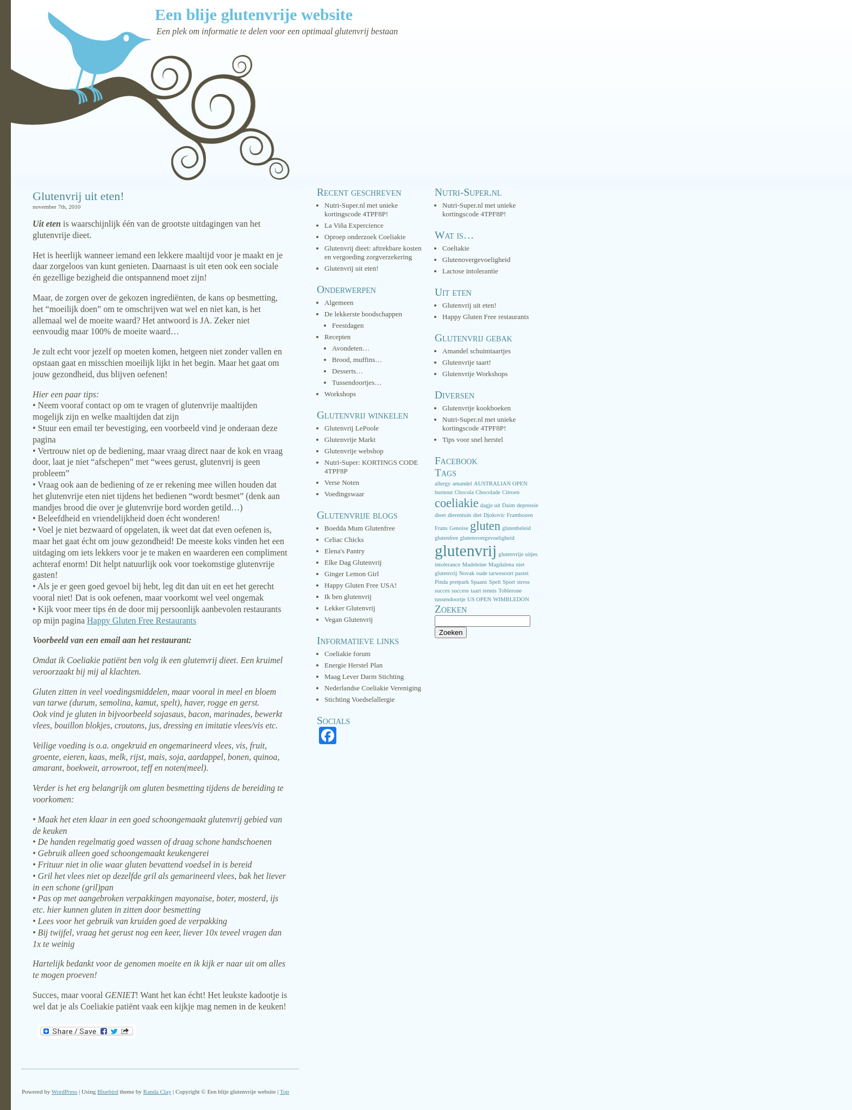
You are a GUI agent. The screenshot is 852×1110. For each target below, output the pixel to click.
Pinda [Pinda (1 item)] (441, 582)
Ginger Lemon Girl (351, 574)
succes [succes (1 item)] (442, 591)
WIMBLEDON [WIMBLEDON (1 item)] (511, 599)
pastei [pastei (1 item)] (522, 573)
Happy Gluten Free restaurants (485, 317)
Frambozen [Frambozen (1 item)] (520, 515)
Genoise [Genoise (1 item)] (458, 528)
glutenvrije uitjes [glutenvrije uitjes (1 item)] (517, 554)
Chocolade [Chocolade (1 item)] (487, 492)
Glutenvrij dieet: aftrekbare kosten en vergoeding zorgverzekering (373, 252)
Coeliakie (455, 248)
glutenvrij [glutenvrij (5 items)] (466, 550)
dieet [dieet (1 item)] (440, 515)
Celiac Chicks (344, 539)
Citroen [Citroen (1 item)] (510, 492)
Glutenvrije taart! (466, 362)
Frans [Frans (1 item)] (441, 528)
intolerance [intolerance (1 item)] (447, 565)
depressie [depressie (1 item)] (527, 505)
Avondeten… (350, 348)
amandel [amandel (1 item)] (462, 484)
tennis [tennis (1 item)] (489, 591)
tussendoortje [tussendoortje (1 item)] (450, 599)
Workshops (340, 394)
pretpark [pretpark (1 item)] (459, 582)
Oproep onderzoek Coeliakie (364, 237)
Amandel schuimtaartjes (476, 351)
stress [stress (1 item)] (523, 582)
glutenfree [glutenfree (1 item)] (446, 538)
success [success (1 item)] (460, 591)
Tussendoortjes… (356, 382)
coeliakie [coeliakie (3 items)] (457, 503)
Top (284, 1091)
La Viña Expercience (354, 225)
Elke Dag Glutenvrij (352, 562)
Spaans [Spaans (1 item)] (479, 582)
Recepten (337, 337)
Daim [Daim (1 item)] (508, 505)
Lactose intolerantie (470, 271)
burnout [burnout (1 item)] (444, 492)
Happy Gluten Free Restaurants (141, 620)
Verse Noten (341, 482)
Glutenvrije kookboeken (476, 408)
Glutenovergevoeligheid (476, 259)
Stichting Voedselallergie (359, 699)
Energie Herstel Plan (353, 665)
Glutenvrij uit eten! (78, 196)
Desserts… (347, 371)
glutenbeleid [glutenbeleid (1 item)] (516, 528)
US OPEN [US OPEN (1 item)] (479, 599)
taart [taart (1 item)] (476, 591)
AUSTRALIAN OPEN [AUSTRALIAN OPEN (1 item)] (501, 484)
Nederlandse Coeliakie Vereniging (372, 688)
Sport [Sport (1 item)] (509, 582)
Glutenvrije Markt (349, 439)
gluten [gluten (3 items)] (485, 526)
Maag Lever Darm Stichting (364, 676)
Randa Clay (157, 1091)
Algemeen (338, 302)
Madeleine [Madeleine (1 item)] (474, 565)
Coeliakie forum (347, 654)
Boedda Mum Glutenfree (359, 528)
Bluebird (107, 1091)
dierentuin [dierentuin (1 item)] (459, 515)
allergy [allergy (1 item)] (442, 484)
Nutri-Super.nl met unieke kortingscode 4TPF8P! (361, 209)
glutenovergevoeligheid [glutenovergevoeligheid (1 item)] (487, 538)
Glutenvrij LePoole (351, 428)
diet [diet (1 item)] (477, 515)
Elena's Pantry (344, 551)
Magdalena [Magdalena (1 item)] (501, 565)
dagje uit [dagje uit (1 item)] (490, 505)
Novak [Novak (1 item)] (466, 573)
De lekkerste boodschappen (363, 314)
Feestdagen (348, 325)
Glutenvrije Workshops (475, 374)
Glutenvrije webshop (354, 451)
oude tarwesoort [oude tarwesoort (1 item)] (494, 573)
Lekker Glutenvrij (349, 608)
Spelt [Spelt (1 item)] (495, 582)
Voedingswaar (344, 494)
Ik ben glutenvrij (348, 597)
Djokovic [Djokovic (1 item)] (494, 515)
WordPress (64, 1091)
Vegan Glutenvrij (348, 619)
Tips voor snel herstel (472, 439)
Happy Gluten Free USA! (360, 585)
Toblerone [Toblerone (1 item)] (510, 591)
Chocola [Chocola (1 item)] (464, 492)
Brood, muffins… (357, 360)
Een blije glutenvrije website (254, 14)
